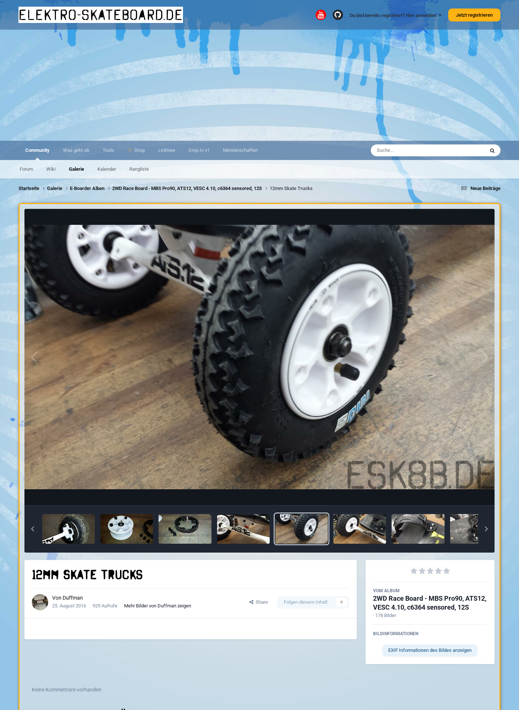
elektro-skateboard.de (101, 15)
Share (258, 602)
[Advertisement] (259, 85)
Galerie (76, 169)
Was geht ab (76, 150)
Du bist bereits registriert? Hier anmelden (396, 15)
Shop (139, 150)
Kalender (106, 169)
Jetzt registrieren (474, 15)
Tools (108, 150)
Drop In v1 (199, 150)
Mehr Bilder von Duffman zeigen (157, 606)
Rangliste (139, 169)
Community (37, 153)
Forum (26, 169)
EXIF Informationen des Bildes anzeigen (430, 650)
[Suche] (413, 150)
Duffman (73, 598)
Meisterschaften (240, 150)
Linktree (166, 150)
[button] (32, 529)
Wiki (51, 169)
